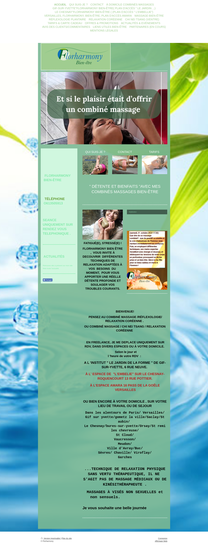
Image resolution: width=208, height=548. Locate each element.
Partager (47, 280)
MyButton (133, 212)
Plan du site (67, 538)
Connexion (162, 538)
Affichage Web (161, 541)
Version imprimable (51, 538)
